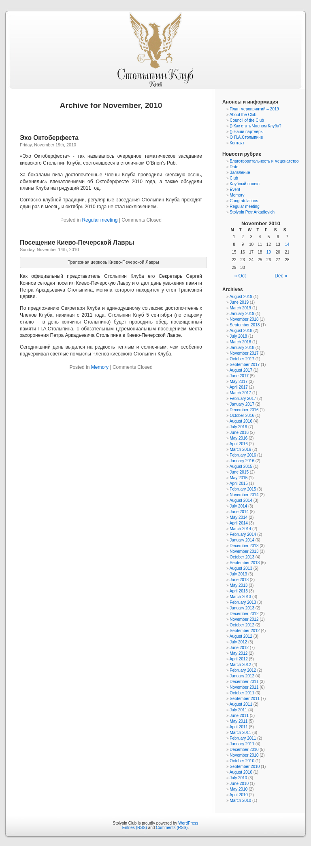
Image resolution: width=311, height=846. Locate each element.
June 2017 (239, 376)
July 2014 (238, 506)
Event (235, 189)
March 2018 (240, 342)
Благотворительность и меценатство (264, 161)
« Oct (240, 276)
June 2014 (239, 512)
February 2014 (243, 534)
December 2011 (244, 681)
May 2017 (238, 381)
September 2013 (245, 562)
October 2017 (242, 359)
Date (234, 167)
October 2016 (242, 415)
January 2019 (242, 313)
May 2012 (238, 653)
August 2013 (241, 568)
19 (268, 252)
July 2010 (238, 778)
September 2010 (245, 766)
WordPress (188, 823)
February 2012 (243, 670)
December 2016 (244, 410)
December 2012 (244, 613)
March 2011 (240, 732)
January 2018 (242, 347)
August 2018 (241, 330)
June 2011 (239, 715)
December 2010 (244, 749)
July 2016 (238, 427)
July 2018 (238, 336)
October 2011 (242, 693)
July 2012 (238, 642)
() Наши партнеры (246, 131)
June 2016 (239, 432)
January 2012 (242, 676)
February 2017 (243, 398)
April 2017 (239, 387)
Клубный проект (245, 184)
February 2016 (243, 455)
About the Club (243, 114)
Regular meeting (99, 220)
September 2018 (245, 325)
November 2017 (244, 353)
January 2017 (242, 404)
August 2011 (241, 704)
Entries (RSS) (134, 827)
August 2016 (241, 421)
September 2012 (245, 630)
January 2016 (242, 461)
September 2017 (245, 364)
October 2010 (242, 761)
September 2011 (245, 698)
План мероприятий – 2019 (254, 109)
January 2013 (242, 608)
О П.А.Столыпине (246, 137)
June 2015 (239, 472)
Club (234, 178)
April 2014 (239, 523)
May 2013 (238, 585)
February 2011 (243, 738)
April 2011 (239, 727)
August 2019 (241, 296)
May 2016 (238, 438)
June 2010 (239, 783)
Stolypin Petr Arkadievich (252, 212)
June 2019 (239, 302)
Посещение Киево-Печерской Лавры (77, 242)
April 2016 (239, 444)
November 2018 (244, 319)
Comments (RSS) (171, 827)
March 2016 (240, 449)
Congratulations (244, 201)
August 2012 (241, 636)
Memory (100, 367)
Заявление (240, 172)
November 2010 (244, 755)
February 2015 (243, 489)
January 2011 (242, 744)
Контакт (237, 143)
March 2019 (240, 308)
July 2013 (238, 574)
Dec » (281, 276)
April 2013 (239, 591)
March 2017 (240, 393)
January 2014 (242, 540)
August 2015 (241, 466)
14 (287, 244)
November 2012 (244, 619)
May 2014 (238, 517)
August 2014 (241, 500)
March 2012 (240, 664)
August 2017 (241, 370)
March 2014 (240, 529)
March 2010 (240, 800)
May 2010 (238, 789)
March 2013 (240, 596)
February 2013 (243, 602)
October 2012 (242, 625)
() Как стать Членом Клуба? (255, 126)
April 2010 (239, 795)
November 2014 (244, 495)
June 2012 (239, 647)
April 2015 (239, 483)
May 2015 (238, 478)
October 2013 (242, 557)
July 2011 (238, 710)
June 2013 (239, 579)
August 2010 (241, 772)
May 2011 (238, 721)
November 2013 (244, 551)
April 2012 (239, 659)
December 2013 (244, 546)
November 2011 (244, 687)
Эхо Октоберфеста (49, 137)
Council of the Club (247, 120)
